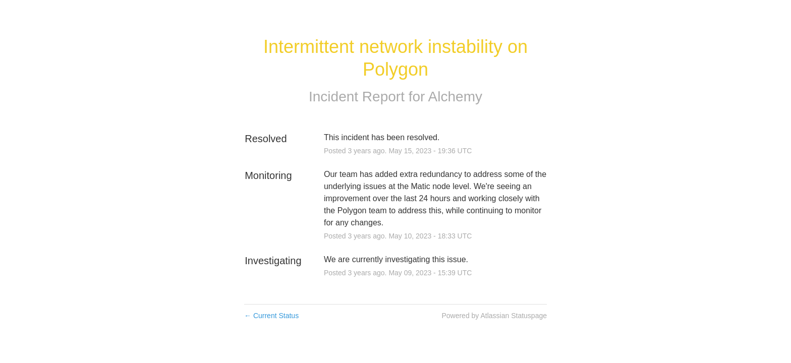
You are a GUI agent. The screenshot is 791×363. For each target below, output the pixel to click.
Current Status (271, 316)
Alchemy (455, 96)
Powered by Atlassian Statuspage (494, 316)
